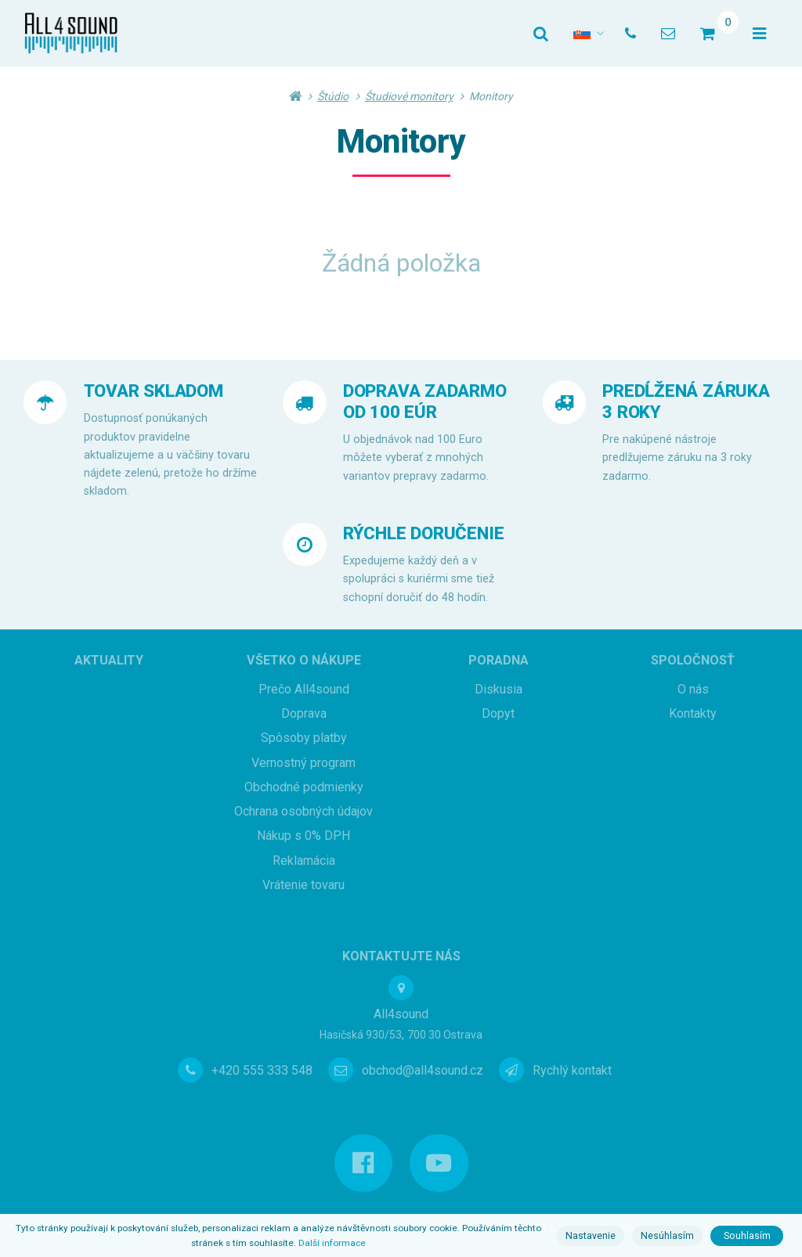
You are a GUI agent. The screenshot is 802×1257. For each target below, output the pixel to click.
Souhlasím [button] (747, 1235)
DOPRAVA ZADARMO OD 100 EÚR (425, 401)
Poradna (498, 660)
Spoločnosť (693, 660)
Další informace (332, 1242)
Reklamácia (304, 860)
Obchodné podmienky (303, 787)
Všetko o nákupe (304, 660)
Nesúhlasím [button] (667, 1235)
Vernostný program (303, 762)
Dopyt (498, 713)
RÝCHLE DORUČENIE (423, 533)
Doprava (304, 713)
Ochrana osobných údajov (303, 811)
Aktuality (108, 660)
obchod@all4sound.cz (422, 1070)
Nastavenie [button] (590, 1235)
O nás (693, 689)
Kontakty (693, 713)
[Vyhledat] (541, 33)
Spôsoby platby (304, 737)
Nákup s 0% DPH (303, 835)
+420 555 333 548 (261, 1070)
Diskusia (498, 689)
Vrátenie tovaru (303, 884)
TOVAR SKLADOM (153, 390)
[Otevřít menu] (759, 33)
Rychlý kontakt (572, 1070)
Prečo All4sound (303, 689)
